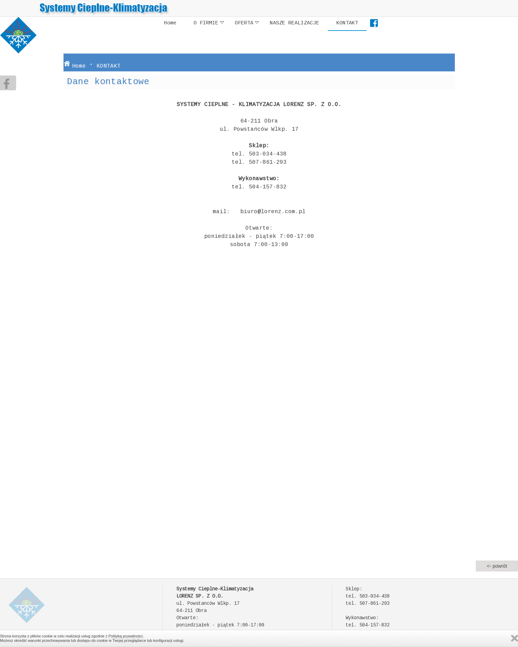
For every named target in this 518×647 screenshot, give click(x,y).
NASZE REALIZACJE (294, 23)
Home (170, 23)
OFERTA (247, 23)
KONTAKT (347, 23)
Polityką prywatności (125, 636)
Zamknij (514, 638)
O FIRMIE (209, 23)
